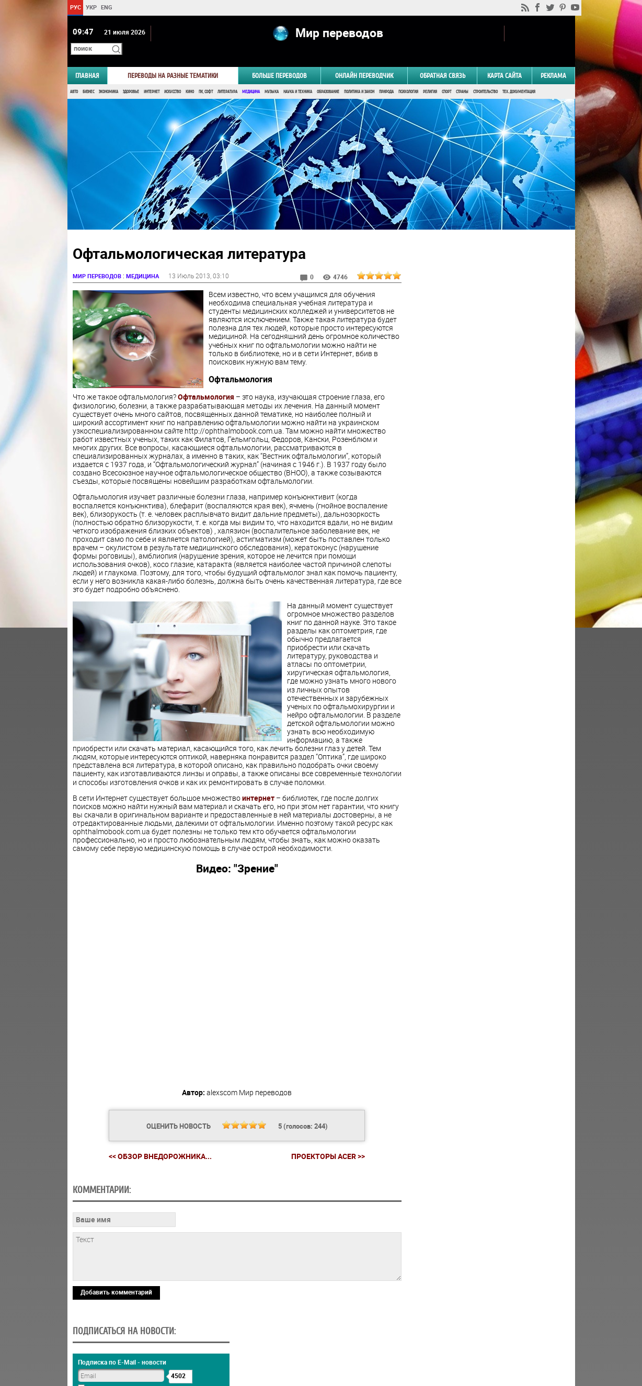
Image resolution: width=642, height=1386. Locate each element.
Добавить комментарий (116, 1294)
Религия (430, 77)
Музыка (272, 77)
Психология (408, 77)
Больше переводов (279, 61)
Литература (227, 77)
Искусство (172, 77)
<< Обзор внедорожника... (156, 1158)
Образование (328, 77)
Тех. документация (518, 77)
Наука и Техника (297, 77)
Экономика (108, 77)
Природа (386, 77)
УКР (90, 7)
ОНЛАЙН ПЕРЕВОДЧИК (364, 61)
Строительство (485, 77)
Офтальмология (206, 391)
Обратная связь (442, 61)
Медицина (251, 77)
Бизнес (88, 77)
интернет (258, 800)
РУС (75, 7)
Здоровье (131, 77)
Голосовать (486, 530)
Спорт (446, 77)
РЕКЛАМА (553, 61)
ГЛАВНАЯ (87, 61)
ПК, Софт (206, 77)
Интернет (151, 77)
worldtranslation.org (471, 1332)
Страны (462, 77)
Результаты (486, 546)
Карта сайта (504, 61)
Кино (190, 77)
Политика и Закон (359, 77)
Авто (74, 77)
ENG (106, 7)
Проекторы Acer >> (324, 1158)
